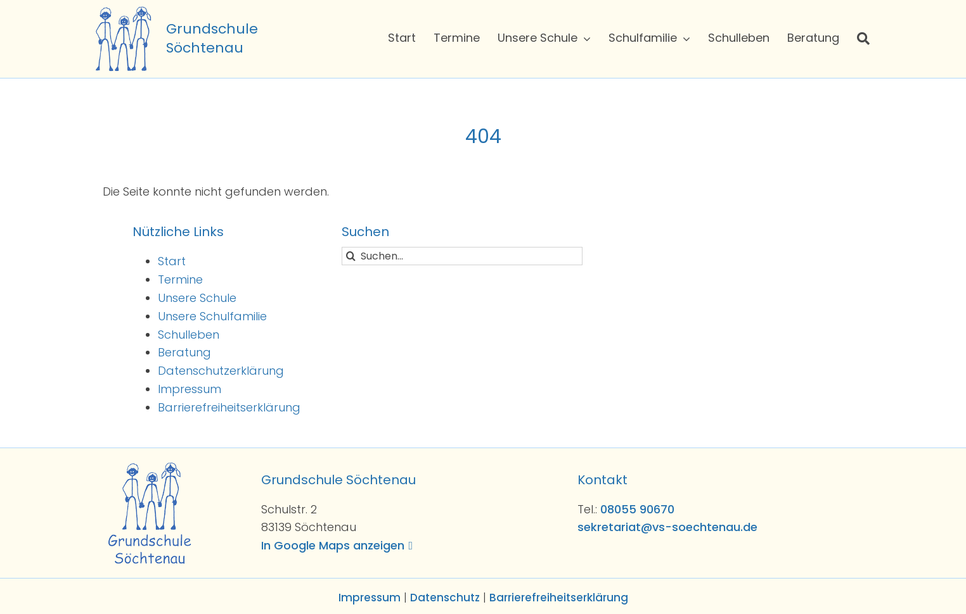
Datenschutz (445, 597)
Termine (180, 279)
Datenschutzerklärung (221, 371)
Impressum (189, 389)
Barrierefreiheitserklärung (229, 407)
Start (172, 261)
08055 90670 (637, 509)
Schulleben (188, 334)
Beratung (184, 352)
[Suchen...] (462, 256)
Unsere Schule (197, 298)
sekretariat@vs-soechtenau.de (667, 527)
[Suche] (863, 39)
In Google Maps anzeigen (332, 545)
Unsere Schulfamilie (212, 316)
